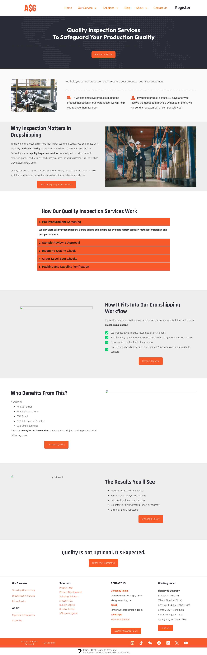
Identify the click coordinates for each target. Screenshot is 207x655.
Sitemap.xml (49, 642)
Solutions (111, 8)
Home (68, 7)
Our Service (87, 8)
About (142, 8)
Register (182, 7)
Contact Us (160, 7)
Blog (127, 7)
